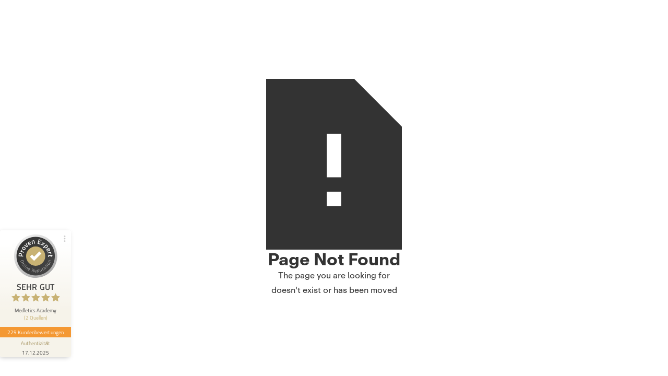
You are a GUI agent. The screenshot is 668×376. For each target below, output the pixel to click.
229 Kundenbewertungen (35, 332)
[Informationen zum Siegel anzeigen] (35, 347)
